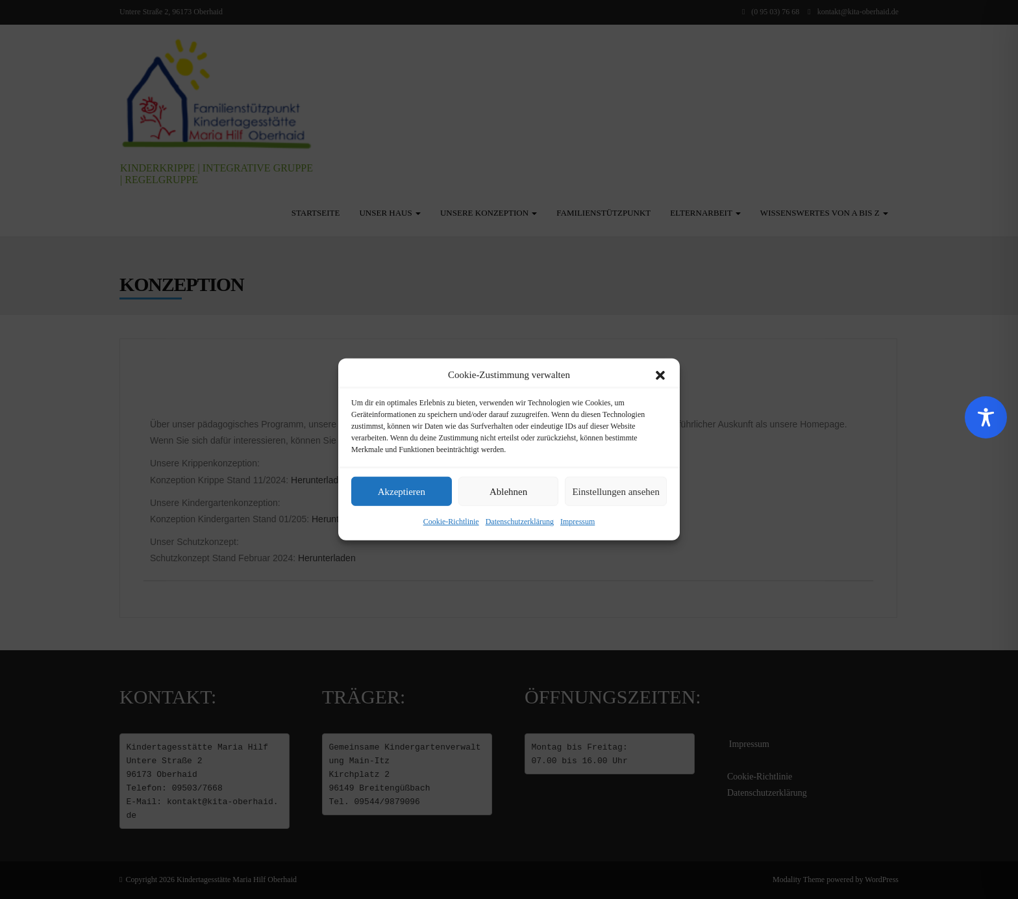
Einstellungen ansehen (616, 492)
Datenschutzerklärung (520, 521)
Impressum (577, 521)
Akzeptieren (401, 492)
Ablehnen (508, 492)
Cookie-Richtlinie (451, 521)
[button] (660, 374)
